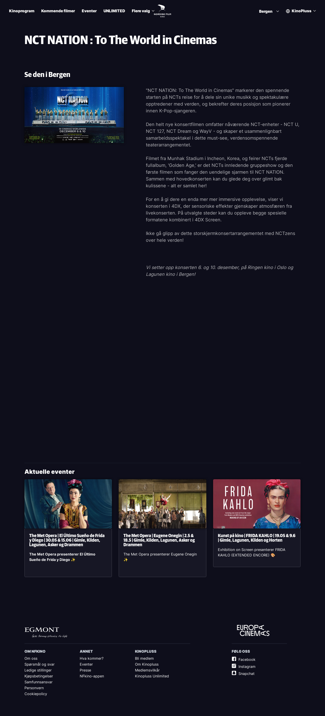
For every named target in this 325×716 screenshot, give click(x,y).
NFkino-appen (92, 676)
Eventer (89, 11)
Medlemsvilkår (147, 670)
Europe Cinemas (253, 631)
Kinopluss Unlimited (152, 676)
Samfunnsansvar (38, 682)
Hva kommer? (92, 658)
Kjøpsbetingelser (38, 676)
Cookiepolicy (35, 693)
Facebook (246, 659)
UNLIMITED (114, 11)
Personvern (34, 688)
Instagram (246, 666)
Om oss (30, 658)
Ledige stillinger (38, 670)
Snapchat (246, 673)
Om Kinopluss (147, 664)
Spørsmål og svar (39, 664)
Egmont (45, 632)
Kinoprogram (21, 11)
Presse (85, 670)
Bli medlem (144, 658)
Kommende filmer (58, 11)
